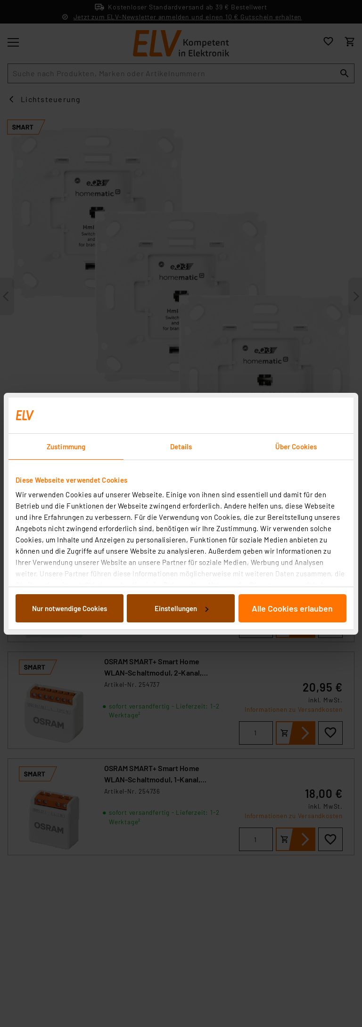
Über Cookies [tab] (296, 446)
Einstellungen (181, 608)
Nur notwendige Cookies (69, 608)
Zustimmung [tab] (66, 446)
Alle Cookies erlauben (292, 608)
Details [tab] (181, 446)
